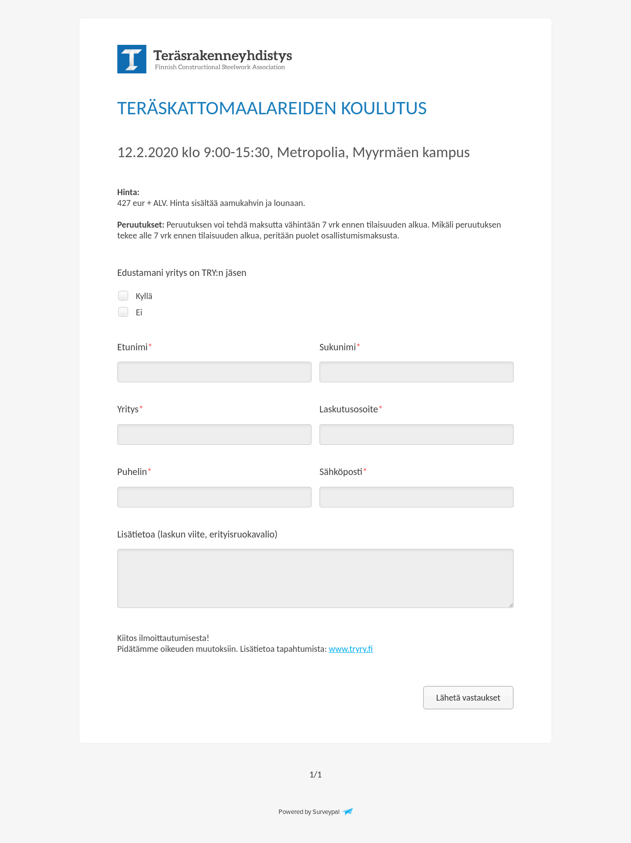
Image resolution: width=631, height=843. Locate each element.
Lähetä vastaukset (468, 697)
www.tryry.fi (351, 648)
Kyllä (144, 296)
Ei (139, 312)
